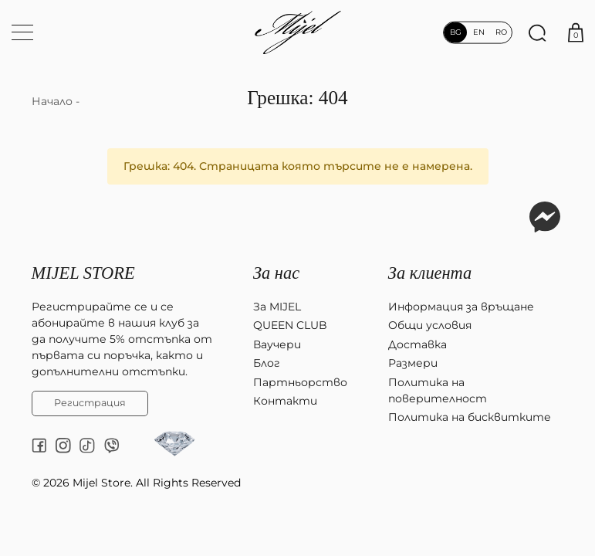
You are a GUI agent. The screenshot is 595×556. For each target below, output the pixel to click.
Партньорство (300, 382)
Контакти (285, 401)
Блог (266, 363)
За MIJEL (277, 307)
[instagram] (63, 445)
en (478, 32)
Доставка (417, 344)
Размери (413, 363)
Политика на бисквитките (469, 417)
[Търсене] (537, 32)
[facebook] (39, 445)
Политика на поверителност (437, 390)
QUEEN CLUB (290, 325)
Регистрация (90, 403)
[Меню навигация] (22, 32)
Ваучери (277, 344)
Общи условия (430, 325)
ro (501, 32)
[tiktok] (87, 445)
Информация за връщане (461, 307)
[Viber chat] (112, 445)
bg (455, 32)
